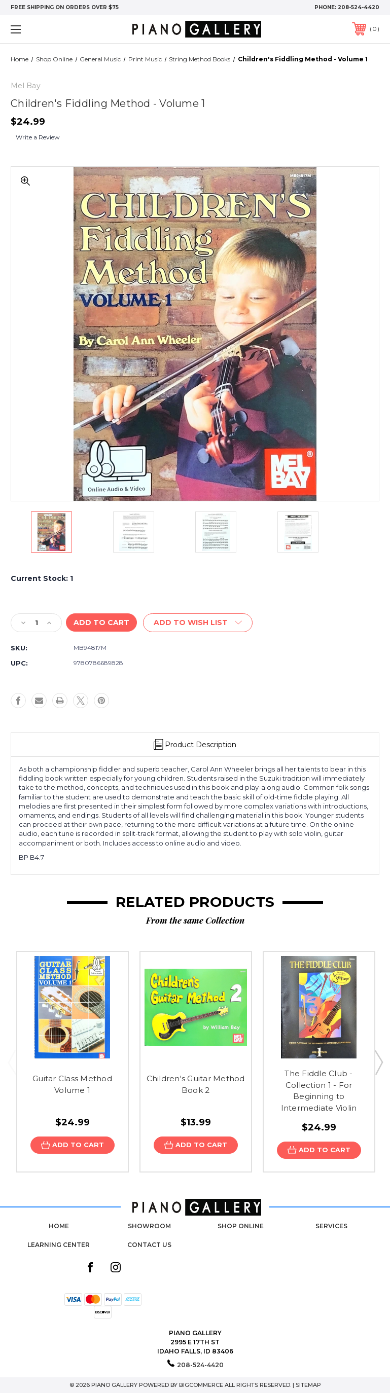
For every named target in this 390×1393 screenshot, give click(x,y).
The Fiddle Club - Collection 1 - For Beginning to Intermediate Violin (319, 1091)
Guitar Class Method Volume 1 (72, 1084)
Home (59, 1226)
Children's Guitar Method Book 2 (196, 1084)
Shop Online (241, 1226)
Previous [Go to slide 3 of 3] (12, 1062)
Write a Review (38, 137)
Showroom (149, 1226)
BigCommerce (201, 1384)
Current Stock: (42, 578)
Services (331, 1226)
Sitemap (308, 1384)
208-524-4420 (358, 7)
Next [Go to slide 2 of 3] (378, 1062)
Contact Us (149, 1245)
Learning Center (58, 1245)
